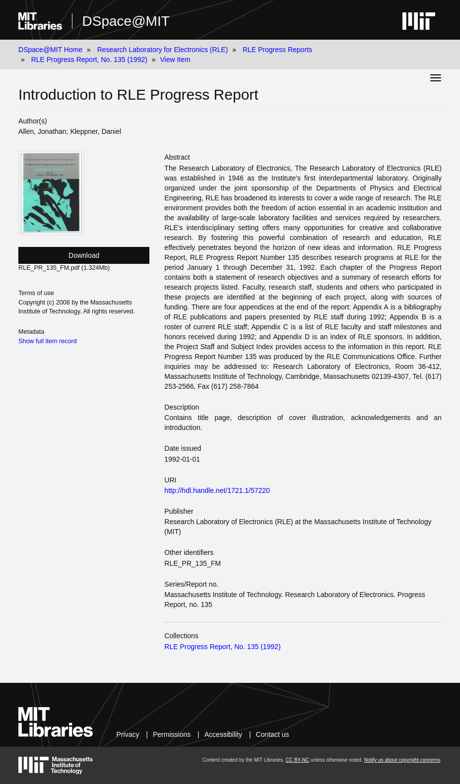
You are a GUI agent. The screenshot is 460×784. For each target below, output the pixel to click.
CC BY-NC (297, 760)
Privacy (128, 734)
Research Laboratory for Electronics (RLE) (162, 50)
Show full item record (47, 341)
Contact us (272, 734)
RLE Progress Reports (277, 50)
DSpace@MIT (126, 21)
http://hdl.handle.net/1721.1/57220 (217, 490)
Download (83, 255)
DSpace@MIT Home (50, 50)
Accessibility (223, 734)
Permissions (172, 734)
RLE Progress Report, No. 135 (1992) (89, 59)
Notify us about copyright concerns (402, 760)
